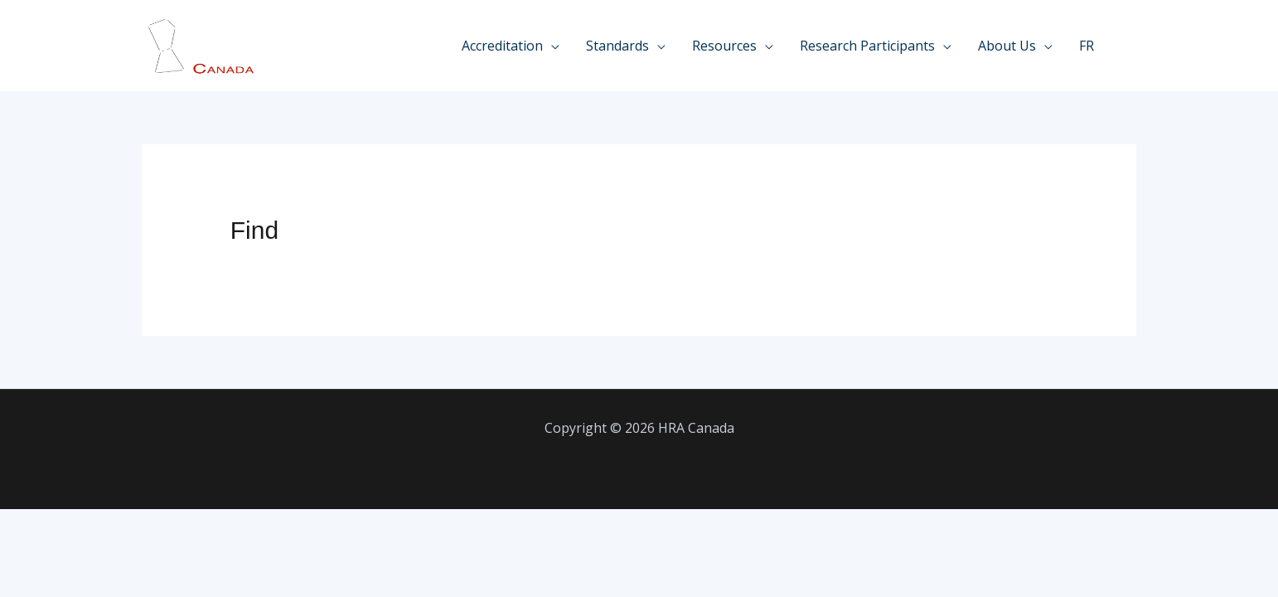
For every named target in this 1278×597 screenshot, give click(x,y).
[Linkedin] (1130, 47)
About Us (1007, 45)
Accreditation (502, 45)
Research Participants (867, 45)
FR (1086, 45)
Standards (617, 45)
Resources (724, 45)
